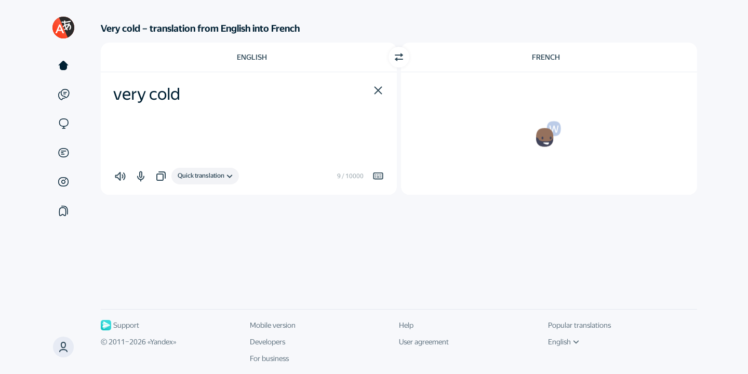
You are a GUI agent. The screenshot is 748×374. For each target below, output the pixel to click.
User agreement (424, 342)
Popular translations (579, 325)
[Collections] (63, 211)
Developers (267, 342)
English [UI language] (563, 342)
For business (269, 358)
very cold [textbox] (146, 94)
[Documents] (63, 152)
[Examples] (63, 94)
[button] (378, 90)
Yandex (161, 342)
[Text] (63, 65)
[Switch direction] (399, 57)
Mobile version (273, 325)
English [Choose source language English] (252, 57)
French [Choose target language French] (546, 57)
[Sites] (63, 123)
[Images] (63, 181)
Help (406, 325)
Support (120, 325)
